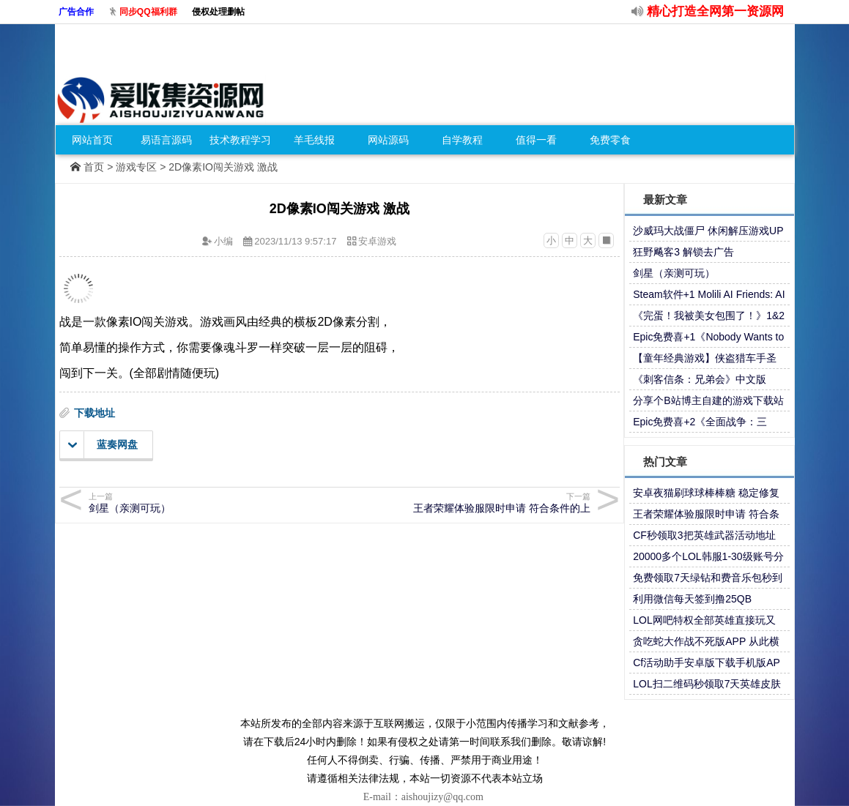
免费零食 (610, 140)
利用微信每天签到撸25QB (692, 599)
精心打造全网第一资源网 (715, 11)
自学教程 (462, 140)
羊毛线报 (314, 140)
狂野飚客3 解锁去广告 (683, 252)
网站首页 (92, 140)
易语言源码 (166, 140)
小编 (223, 241)
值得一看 (536, 140)
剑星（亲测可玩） (674, 273)
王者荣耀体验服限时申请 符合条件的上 (467, 502)
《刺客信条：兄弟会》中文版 (699, 379)
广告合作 (76, 12)
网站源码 (388, 140)
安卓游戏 (377, 241)
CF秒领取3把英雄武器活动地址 (704, 535)
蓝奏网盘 (103, 445)
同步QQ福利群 (148, 12)
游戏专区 (136, 167)
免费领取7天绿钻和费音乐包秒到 (707, 577)
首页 (94, 167)
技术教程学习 (240, 140)
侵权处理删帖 (218, 12)
